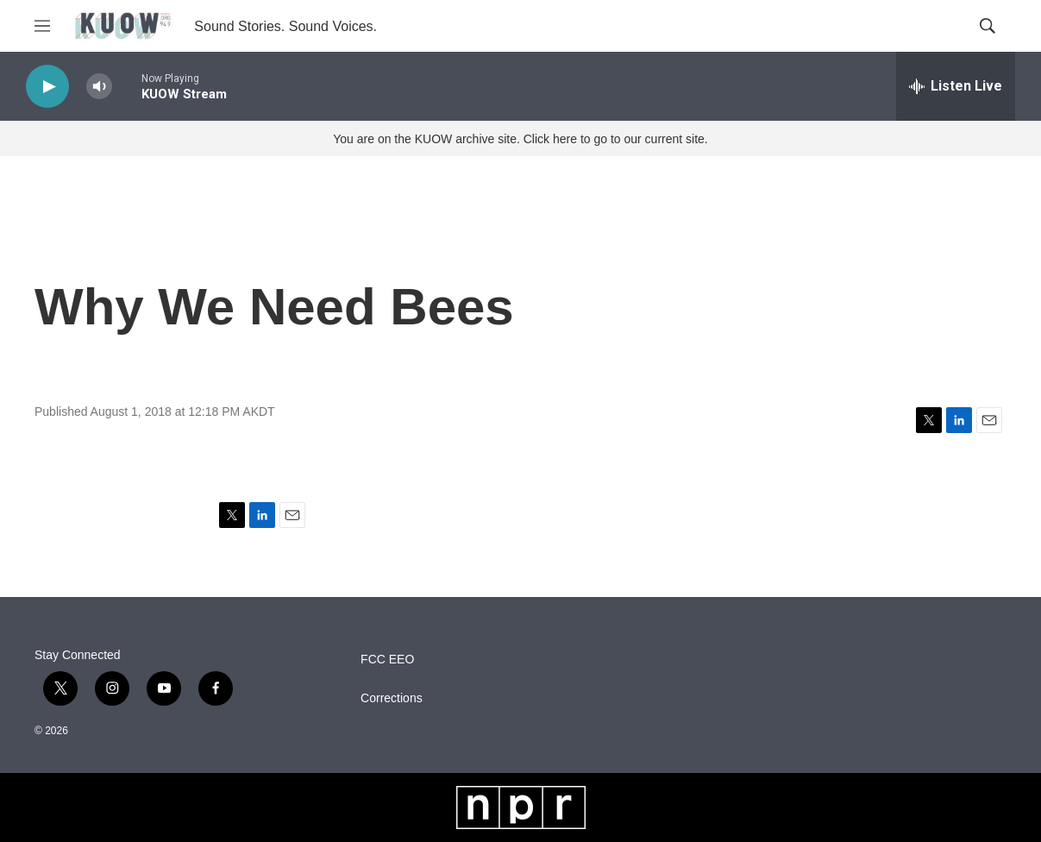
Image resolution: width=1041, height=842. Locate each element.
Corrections (392, 698)
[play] (47, 87)
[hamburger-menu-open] (42, 26)
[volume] (99, 86)
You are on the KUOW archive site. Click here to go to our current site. (520, 139)
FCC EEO (387, 659)
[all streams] (955, 86)
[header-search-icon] (987, 26)
